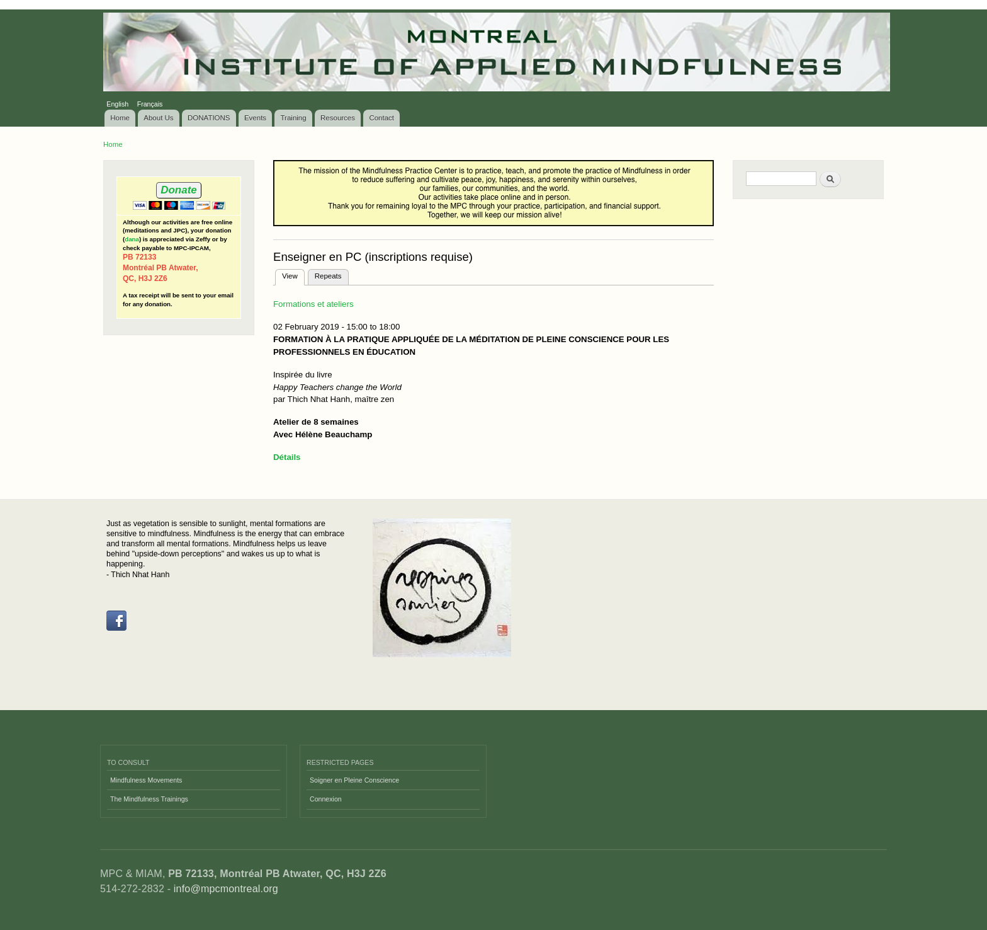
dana (132, 239)
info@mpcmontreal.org (226, 888)
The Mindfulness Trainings (149, 799)
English (117, 104)
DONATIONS (209, 118)
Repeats (328, 276)
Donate (178, 190)
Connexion (326, 799)
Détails (287, 457)
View (293, 275)
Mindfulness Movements (146, 780)
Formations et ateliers (313, 304)
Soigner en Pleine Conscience (354, 780)
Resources (337, 118)
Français (150, 104)
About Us (158, 118)
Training (294, 118)
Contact (381, 118)
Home (120, 118)
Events (255, 118)
